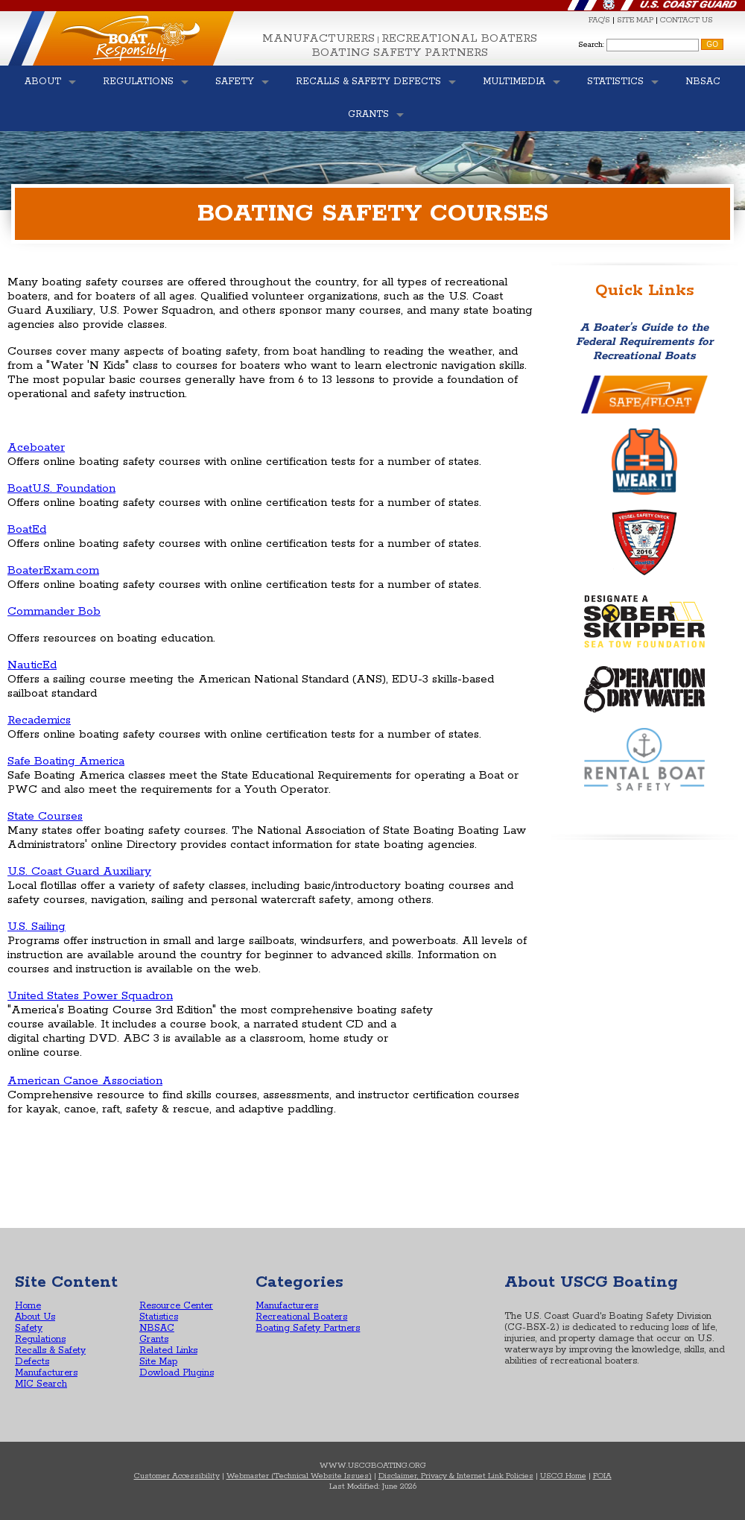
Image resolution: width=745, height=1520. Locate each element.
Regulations (40, 1339)
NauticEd (32, 665)
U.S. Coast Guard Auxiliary (79, 871)
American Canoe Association (84, 1081)
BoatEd (26, 529)
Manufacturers (318, 38)
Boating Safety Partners (400, 52)
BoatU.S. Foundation (61, 488)
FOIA (602, 1476)
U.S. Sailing (36, 926)
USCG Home (563, 1476)
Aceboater (36, 447)
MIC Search (41, 1384)
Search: (591, 44)
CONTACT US (686, 20)
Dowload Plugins (176, 1372)
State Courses (45, 816)
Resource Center (176, 1305)
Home (28, 1305)
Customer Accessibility (177, 1476)
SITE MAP (635, 20)
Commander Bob (54, 611)
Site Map (158, 1361)
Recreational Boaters (459, 38)
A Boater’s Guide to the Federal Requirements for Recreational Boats (644, 341)
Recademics (39, 720)
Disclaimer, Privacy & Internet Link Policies (455, 1476)
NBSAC (156, 1328)
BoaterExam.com (53, 570)
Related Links (168, 1350)
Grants (153, 1339)
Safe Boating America (65, 761)
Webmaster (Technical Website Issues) (299, 1476)
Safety (28, 1328)
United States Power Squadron (90, 996)
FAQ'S (599, 20)
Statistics (158, 1317)
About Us (35, 1317)
